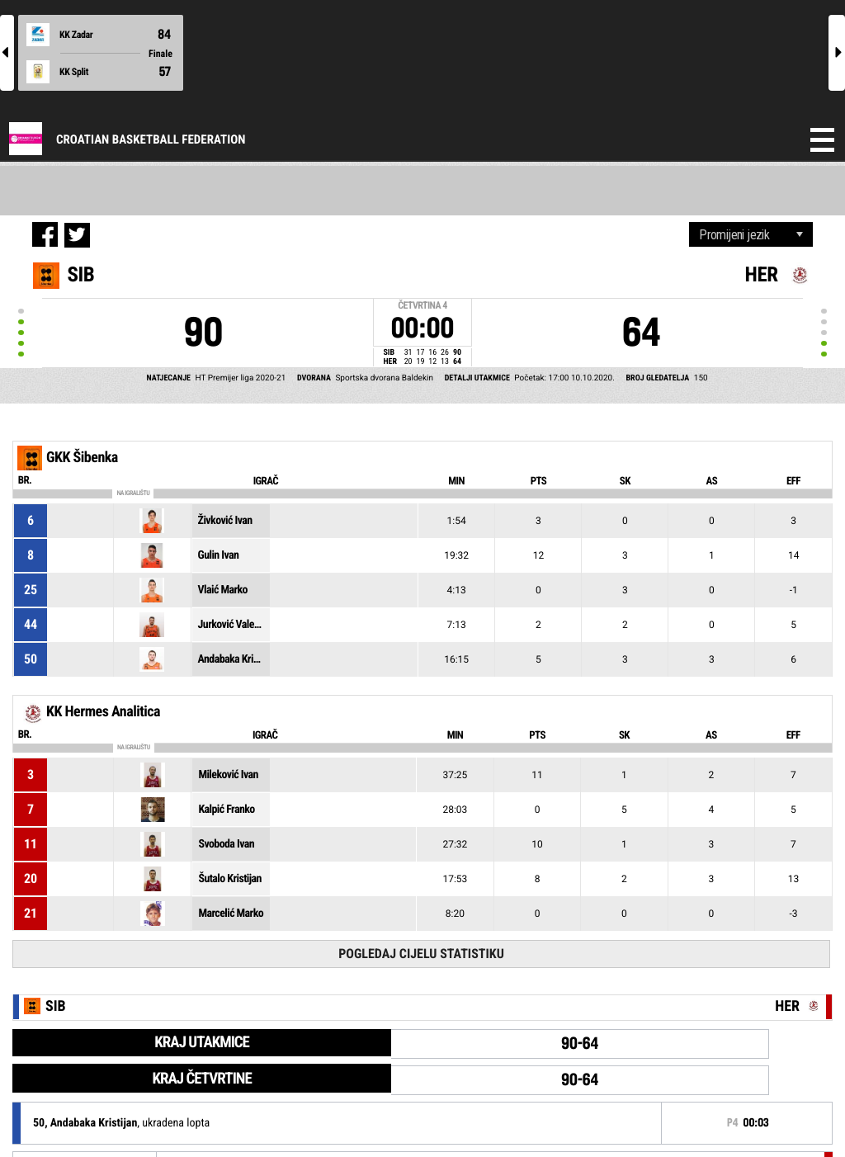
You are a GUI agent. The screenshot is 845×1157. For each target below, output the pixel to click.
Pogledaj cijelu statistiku (421, 953)
